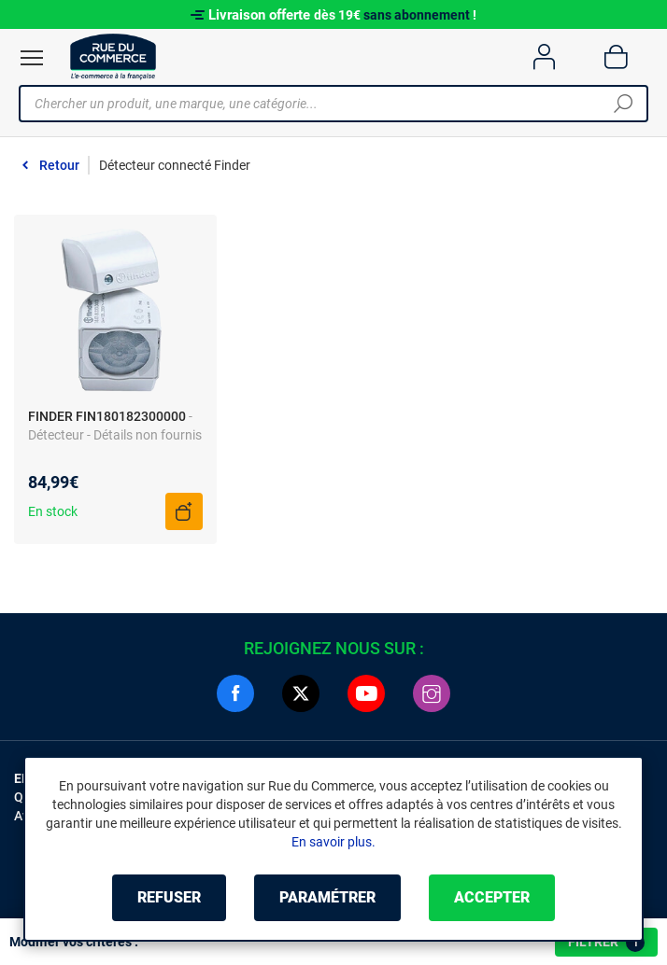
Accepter (492, 897)
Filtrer (606, 942)
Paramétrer (327, 897)
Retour (59, 165)
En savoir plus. (333, 841)
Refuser (169, 897)
